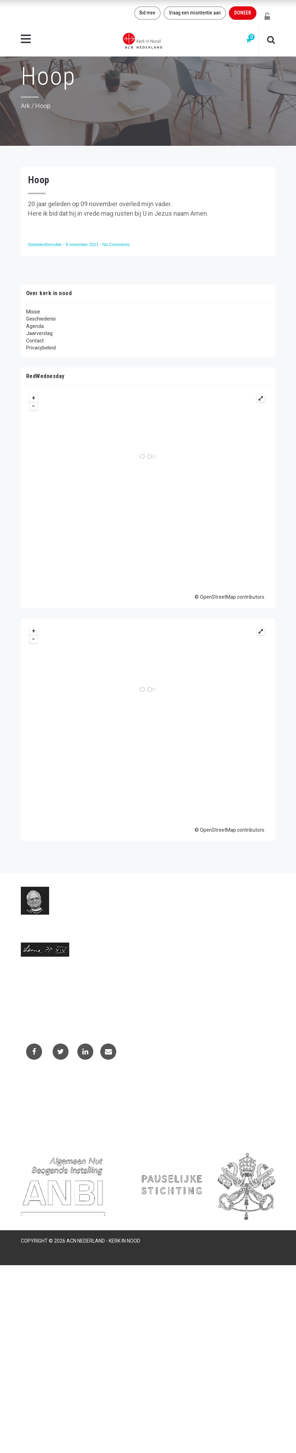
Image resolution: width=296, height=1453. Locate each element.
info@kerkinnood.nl (42, 996)
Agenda (35, 326)
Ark (25, 105)
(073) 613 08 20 (38, 1003)
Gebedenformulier (45, 244)
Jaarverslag (39, 333)
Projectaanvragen (45, 1103)
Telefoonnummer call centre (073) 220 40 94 (70, 1010)
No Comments (116, 244)
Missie (33, 312)
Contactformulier (45, 1094)
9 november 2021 (83, 244)
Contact (35, 340)
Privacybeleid (41, 348)
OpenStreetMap (218, 597)
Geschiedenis (41, 319)
